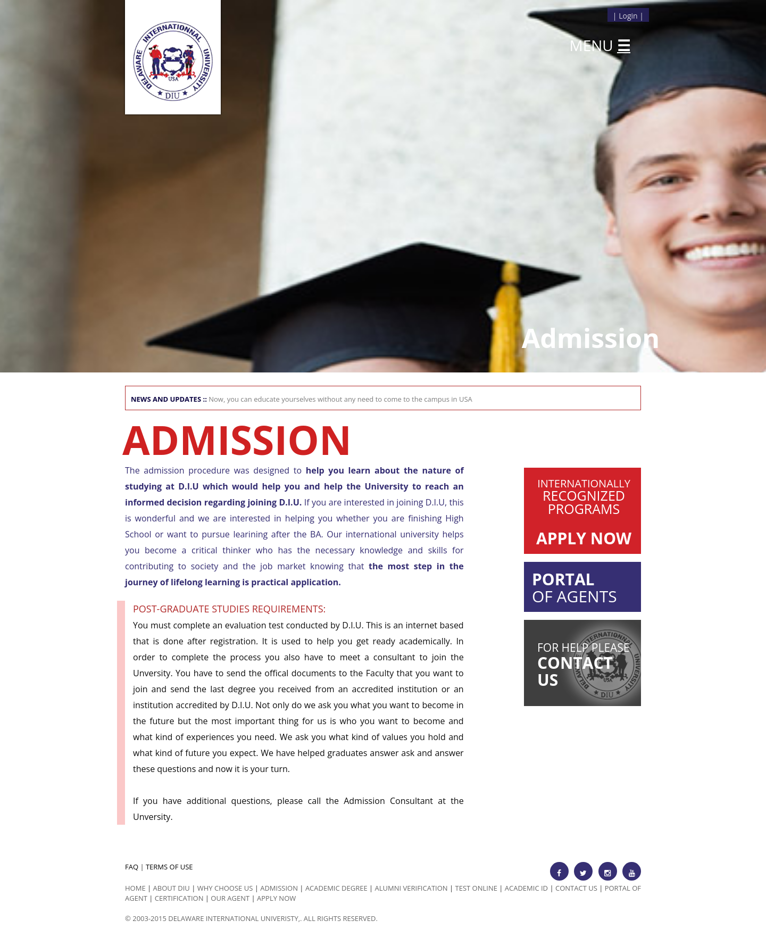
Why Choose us (225, 888)
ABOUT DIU (171, 888)
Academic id (526, 888)
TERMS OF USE (169, 867)
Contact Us (576, 888)
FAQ (131, 867)
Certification (179, 898)
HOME (135, 888)
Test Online (476, 888)
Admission (279, 888)
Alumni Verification (411, 888)
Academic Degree (336, 888)
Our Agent (230, 898)
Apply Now (276, 898)
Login (628, 16)
